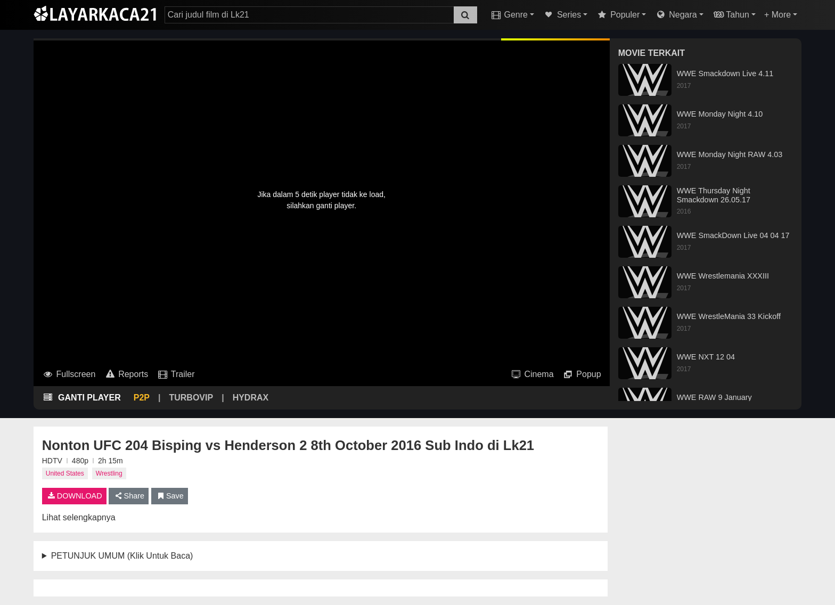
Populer (618, 14)
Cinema (532, 374)
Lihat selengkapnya (79, 517)
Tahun (730, 14)
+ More (777, 14)
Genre (509, 14)
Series (562, 14)
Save (169, 496)
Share (128, 496)
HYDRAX (251, 397)
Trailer (175, 374)
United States (65, 473)
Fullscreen (69, 374)
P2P (142, 397)
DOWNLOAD (74, 496)
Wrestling (109, 473)
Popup (581, 374)
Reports (126, 374)
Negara (675, 14)
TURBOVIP (191, 397)
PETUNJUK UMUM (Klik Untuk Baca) (122, 555)
